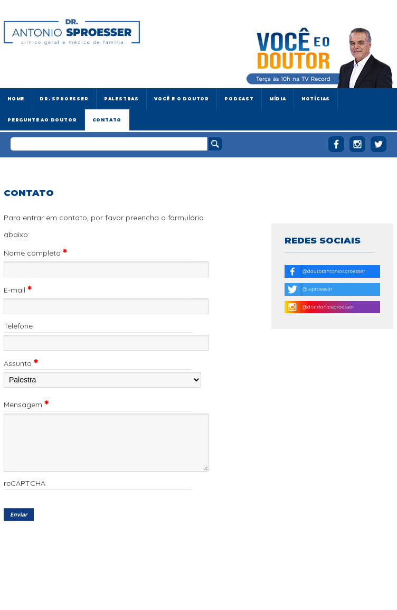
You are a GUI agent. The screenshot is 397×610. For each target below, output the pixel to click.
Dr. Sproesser (64, 98)
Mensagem (26, 404)
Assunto (21, 363)
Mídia (277, 98)
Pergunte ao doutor (42, 120)
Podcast (239, 98)
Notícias (315, 98)
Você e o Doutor (181, 98)
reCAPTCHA (24, 484)
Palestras (121, 98)
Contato (107, 120)
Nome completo (35, 253)
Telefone (18, 326)
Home (15, 98)
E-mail (18, 290)
